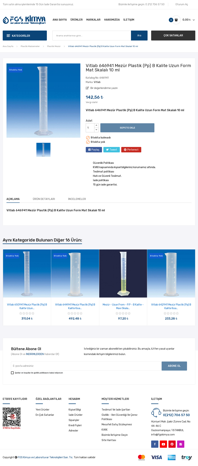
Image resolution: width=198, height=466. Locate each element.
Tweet (113, 149)
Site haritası (109, 440)
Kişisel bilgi (75, 409)
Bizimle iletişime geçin (115, 435)
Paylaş (95, 149)
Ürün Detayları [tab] (44, 199)
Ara (139, 35)
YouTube (163, 444)
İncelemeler (77, 199)
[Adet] (90, 127)
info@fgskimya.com (163, 434)
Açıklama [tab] (13, 199)
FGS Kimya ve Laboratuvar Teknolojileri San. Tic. (45, 457)
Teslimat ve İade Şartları (116, 409)
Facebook (154, 444)
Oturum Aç (181, 4)
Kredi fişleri (75, 425)
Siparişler (74, 420)
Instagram (180, 444)
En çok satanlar (45, 414)
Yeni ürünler (42, 409)
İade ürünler (76, 414)
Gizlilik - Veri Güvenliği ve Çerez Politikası (119, 417)
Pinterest (133, 149)
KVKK (105, 429)
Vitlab (97, 82)
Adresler (73, 430)
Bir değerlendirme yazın (104, 88)
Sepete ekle (127, 127)
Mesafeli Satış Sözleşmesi (117, 424)
